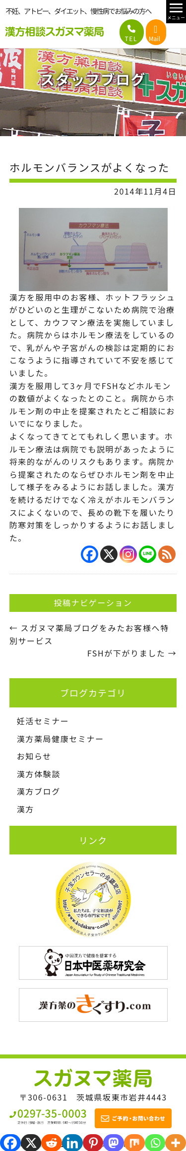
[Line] (147, 554)
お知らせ (34, 756)
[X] (109, 554)
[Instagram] (128, 554)
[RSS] (167, 554)
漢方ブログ (39, 791)
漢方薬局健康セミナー (60, 739)
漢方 (25, 809)
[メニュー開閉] (176, 11)
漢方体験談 (39, 774)
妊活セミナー (43, 721)
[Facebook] (89, 554)
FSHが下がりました (132, 653)
